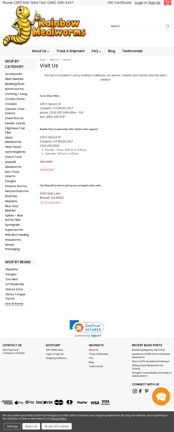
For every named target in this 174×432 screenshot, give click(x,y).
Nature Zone (14, 289)
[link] (87, 329)
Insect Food (13, 157)
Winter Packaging (12, 247)
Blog (111, 51)
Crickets (11, 104)
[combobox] (139, 26)
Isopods (10, 162)
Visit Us (66, 59)
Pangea (10, 181)
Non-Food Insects (12, 174)
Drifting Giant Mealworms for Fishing (147, 367)
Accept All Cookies (56, 426)
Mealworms (13, 167)
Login (139, 2)
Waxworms (13, 240)
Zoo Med (12, 279)
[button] (161, 396)
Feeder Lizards (15, 123)
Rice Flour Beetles (12, 208)
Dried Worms (14, 118)
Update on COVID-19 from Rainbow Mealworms (151, 355)
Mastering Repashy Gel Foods (148, 349)
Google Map (46, 169)
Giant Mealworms (13, 139)
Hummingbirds (15, 152)
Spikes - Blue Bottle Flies (14, 217)
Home (43, 59)
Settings (12, 426)
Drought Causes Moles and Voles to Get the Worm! (151, 374)
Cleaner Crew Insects (15, 111)
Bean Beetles (14, 79)
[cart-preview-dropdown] (166, 2)
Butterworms (14, 89)
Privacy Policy (58, 418)
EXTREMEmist (15, 284)
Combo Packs (15, 99)
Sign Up (154, 2)
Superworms (14, 230)
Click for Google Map (50, 202)
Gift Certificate (119, 2)
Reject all (31, 426)
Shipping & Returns (56, 358)
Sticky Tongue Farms (15, 296)
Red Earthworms (16, 191)
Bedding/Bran (14, 84)
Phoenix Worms (16, 186)
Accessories (13, 74)
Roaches (11, 196)
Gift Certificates (54, 349)
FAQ (96, 51)
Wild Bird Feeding (17, 235)
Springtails (12, 225)
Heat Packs (13, 147)
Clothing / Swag (16, 94)
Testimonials (132, 51)
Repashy (11, 201)
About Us (40, 51)
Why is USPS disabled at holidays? (151, 361)
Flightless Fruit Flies (15, 130)
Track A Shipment (70, 51)
